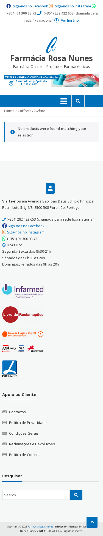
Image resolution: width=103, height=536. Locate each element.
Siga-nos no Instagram (73, 6)
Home (9, 110)
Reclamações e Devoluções (32, 443)
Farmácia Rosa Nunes (51, 58)
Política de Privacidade (28, 422)
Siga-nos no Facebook (30, 6)
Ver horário (70, 20)
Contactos (17, 411)
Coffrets (24, 110)
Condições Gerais (24, 433)
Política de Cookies (24, 454)
